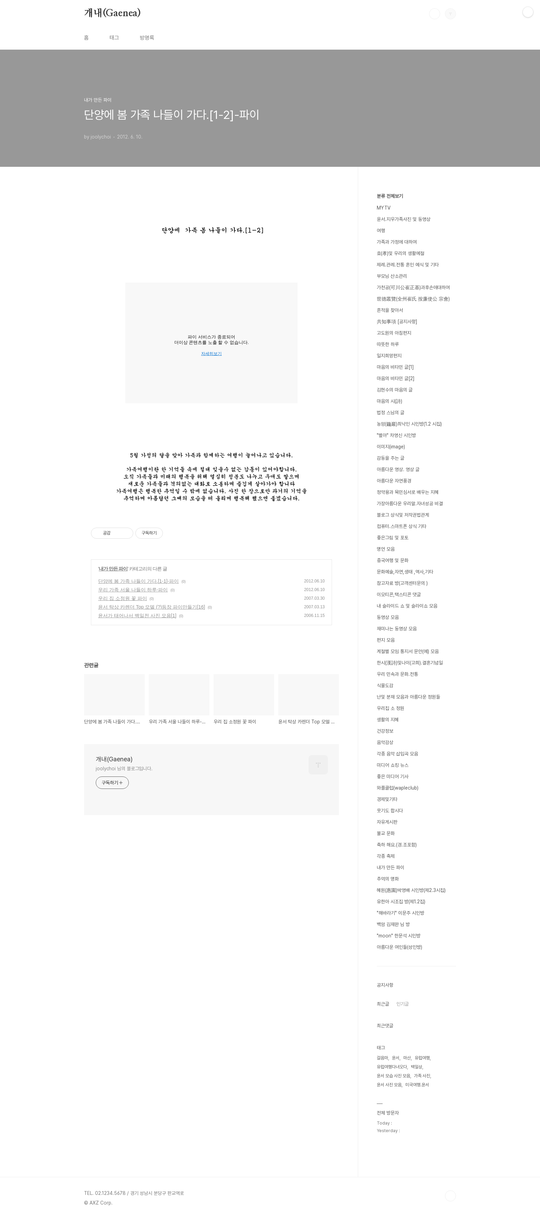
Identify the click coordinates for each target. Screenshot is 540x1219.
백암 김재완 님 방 (393, 924)
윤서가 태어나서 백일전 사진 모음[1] (137, 615)
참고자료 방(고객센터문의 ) (402, 583)
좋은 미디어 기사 (392, 776)
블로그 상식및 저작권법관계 (403, 515)
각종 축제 (386, 856)
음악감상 (385, 742)
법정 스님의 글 (390, 412)
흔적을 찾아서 (390, 310)
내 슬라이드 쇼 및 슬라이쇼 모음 (407, 606)
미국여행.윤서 (417, 1084)
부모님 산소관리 (392, 276)
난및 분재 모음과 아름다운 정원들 (408, 697)
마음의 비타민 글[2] (396, 378)
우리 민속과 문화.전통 (397, 674)
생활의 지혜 (388, 719)
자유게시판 (387, 822)
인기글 (402, 1004)
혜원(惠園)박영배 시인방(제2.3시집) (411, 890)
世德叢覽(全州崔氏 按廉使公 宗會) (413, 299)
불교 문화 (386, 833)
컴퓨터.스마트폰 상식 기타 (401, 526)
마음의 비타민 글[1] (395, 367)
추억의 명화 (388, 879)
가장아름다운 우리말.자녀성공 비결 (410, 503)
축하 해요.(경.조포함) (397, 844)
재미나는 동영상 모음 (397, 628)
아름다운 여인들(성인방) (399, 947)
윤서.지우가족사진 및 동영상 (403, 219)
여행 (381, 230)
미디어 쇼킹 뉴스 (392, 765)
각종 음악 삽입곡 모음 (397, 753)
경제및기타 (387, 799)
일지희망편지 (389, 355)
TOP (450, 1195)
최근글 (383, 1004)
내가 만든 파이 (113, 568)
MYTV (384, 208)
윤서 (395, 1057)
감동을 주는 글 (390, 458)
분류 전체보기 (390, 196)
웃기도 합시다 (390, 810)
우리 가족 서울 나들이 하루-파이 (133, 589)
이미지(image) (391, 446)
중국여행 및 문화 (392, 560)
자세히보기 (211, 353)
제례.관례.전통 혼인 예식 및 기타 (408, 264)
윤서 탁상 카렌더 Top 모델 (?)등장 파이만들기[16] (151, 607)
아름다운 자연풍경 (394, 481)
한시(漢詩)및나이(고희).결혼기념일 (410, 663)
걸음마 (382, 1057)
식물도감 (385, 685)
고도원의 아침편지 (394, 333)
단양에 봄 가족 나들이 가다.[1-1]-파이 (138, 581)
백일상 (416, 1066)
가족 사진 (422, 1075)
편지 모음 (386, 640)
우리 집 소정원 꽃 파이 (122, 598)
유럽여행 (422, 1057)
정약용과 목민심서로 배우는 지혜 (408, 492)
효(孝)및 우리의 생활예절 (400, 253)
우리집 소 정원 (390, 708)
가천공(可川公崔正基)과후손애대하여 (413, 287)
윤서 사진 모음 (389, 1084)
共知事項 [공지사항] (397, 321)
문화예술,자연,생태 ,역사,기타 (405, 572)
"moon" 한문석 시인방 (398, 935)
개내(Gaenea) (112, 13)
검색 (434, 14)
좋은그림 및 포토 (392, 537)
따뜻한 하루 (388, 344)
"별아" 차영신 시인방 (396, 435)
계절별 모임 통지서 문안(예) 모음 (408, 651)
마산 (407, 1057)
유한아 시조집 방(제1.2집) (401, 901)
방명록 (147, 37)
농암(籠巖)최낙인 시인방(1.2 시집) (409, 424)
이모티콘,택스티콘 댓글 (399, 594)
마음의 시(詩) (389, 401)
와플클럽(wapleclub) (397, 788)
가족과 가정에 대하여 (397, 242)
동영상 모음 (388, 617)
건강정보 (385, 731)
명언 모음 (386, 549)
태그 (114, 37)
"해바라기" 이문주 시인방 (400, 913)
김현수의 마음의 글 (395, 390)
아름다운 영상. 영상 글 (398, 469)
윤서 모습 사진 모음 (393, 1075)
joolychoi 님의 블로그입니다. (124, 768)
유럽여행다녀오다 (392, 1066)
